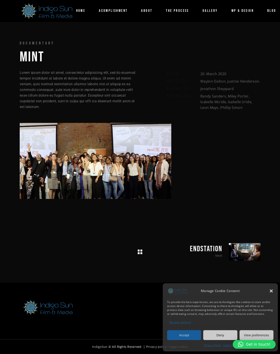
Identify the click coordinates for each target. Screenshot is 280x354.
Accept (184, 335)
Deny (220, 335)
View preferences (256, 335)
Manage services (180, 322)
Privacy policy (156, 347)
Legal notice (231, 345)
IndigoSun (100, 347)
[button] (271, 291)
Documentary (37, 43)
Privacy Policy (212, 345)
